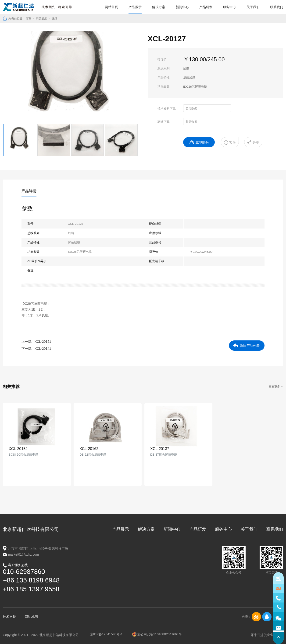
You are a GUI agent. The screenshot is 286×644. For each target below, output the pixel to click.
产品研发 (205, 7)
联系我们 (276, 7)
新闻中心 (182, 7)
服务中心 (229, 7)
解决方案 (158, 7)
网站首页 (111, 7)
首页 (28, 18)
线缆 (54, 18)
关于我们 (253, 7)
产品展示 (135, 7)
